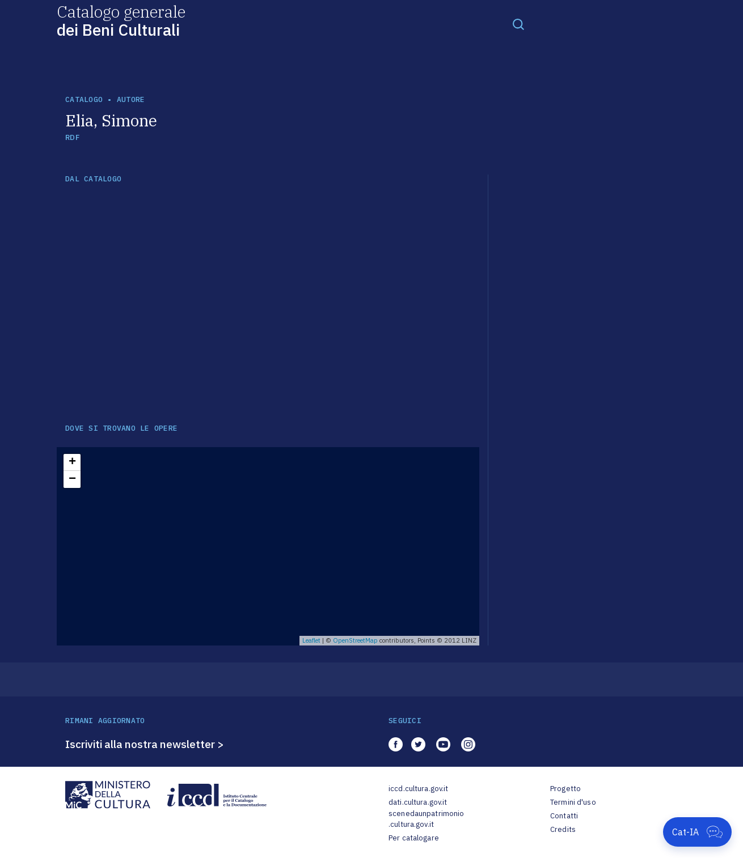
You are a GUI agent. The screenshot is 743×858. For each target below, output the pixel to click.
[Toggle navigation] (518, 24)
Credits (563, 829)
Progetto (565, 788)
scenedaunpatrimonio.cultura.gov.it (426, 819)
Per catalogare (414, 838)
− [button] (72, 479)
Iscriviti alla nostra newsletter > (144, 744)
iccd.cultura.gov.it (418, 788)
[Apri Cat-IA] (697, 832)
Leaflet (311, 640)
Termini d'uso (573, 802)
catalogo (84, 99)
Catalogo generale (121, 20)
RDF (72, 137)
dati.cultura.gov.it (418, 802)
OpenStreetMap (355, 640)
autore (131, 99)
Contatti (564, 816)
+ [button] (72, 462)
